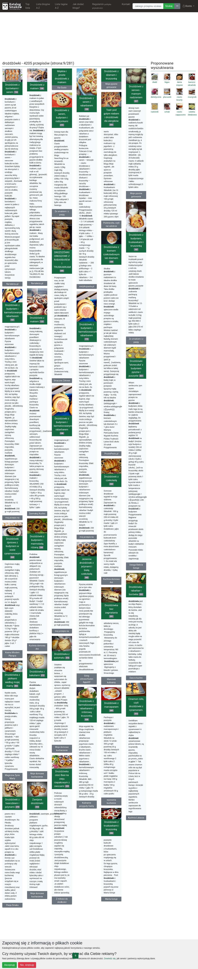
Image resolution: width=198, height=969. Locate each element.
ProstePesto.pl (111, 453)
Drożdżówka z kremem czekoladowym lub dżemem (111, 254)
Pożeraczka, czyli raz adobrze (111, 224)
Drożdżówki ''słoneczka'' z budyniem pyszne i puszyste (136, 368)
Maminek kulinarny (111, 681)
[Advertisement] (99, 36)
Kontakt (126, 4)
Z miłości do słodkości (62, 900)
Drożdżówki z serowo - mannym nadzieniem (136, 94)
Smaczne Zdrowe (62, 380)
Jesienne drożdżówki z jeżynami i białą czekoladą (87, 568)
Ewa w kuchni (136, 678)
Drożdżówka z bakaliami (37, 673)
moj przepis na (12, 517)
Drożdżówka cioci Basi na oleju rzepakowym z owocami (62, 779)
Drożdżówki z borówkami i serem (12, 88)
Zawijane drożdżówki (37, 803)
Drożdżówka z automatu (62, 656)
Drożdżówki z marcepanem (111, 707)
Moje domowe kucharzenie (62, 749)
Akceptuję (9, 965)
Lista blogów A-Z (43, 6)
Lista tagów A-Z (61, 6)
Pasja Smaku (12, 905)
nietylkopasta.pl (86, 286)
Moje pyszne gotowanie (111, 85)
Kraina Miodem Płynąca (12, 654)
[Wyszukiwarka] (148, 6)
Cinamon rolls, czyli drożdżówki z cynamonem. (136, 706)
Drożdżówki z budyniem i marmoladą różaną (37, 542)
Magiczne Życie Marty (12, 777)
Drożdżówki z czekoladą (111, 480)
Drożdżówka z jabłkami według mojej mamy (12, 680)
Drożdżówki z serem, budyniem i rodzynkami (62, 117)
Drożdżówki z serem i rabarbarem (86, 104)
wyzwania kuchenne (111, 801)
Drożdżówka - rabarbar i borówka (136, 591)
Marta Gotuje (111, 899)
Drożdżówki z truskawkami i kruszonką (111, 828)
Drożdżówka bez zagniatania (111, 611)
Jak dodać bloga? (78, 6)
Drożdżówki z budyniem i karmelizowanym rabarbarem (13, 312)
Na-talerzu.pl (12, 284)
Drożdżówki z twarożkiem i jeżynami (12, 803)
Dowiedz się (109, 958)
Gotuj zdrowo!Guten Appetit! (86, 678)
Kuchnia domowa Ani (111, 581)
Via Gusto (62, 87)
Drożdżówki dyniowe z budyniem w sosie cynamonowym (12, 548)
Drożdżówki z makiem (37, 86)
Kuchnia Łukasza (136, 817)
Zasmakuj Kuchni (37, 513)
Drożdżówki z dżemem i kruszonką (111, 75)
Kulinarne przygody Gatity (86, 804)
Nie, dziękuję (27, 965)
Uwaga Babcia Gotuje (136, 566)
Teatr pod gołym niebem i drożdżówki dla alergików (111, 117)
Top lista (27, 6)
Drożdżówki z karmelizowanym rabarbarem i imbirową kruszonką (88, 710)
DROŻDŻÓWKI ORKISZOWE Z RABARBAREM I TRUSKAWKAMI (62, 261)
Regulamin (101, 6)
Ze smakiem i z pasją (62, 213)
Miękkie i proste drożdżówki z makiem (62, 77)
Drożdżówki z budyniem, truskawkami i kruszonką (136, 242)
